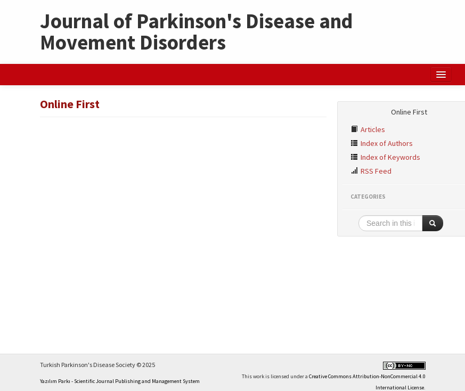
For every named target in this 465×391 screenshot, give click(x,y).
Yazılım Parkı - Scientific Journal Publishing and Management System (120, 381)
